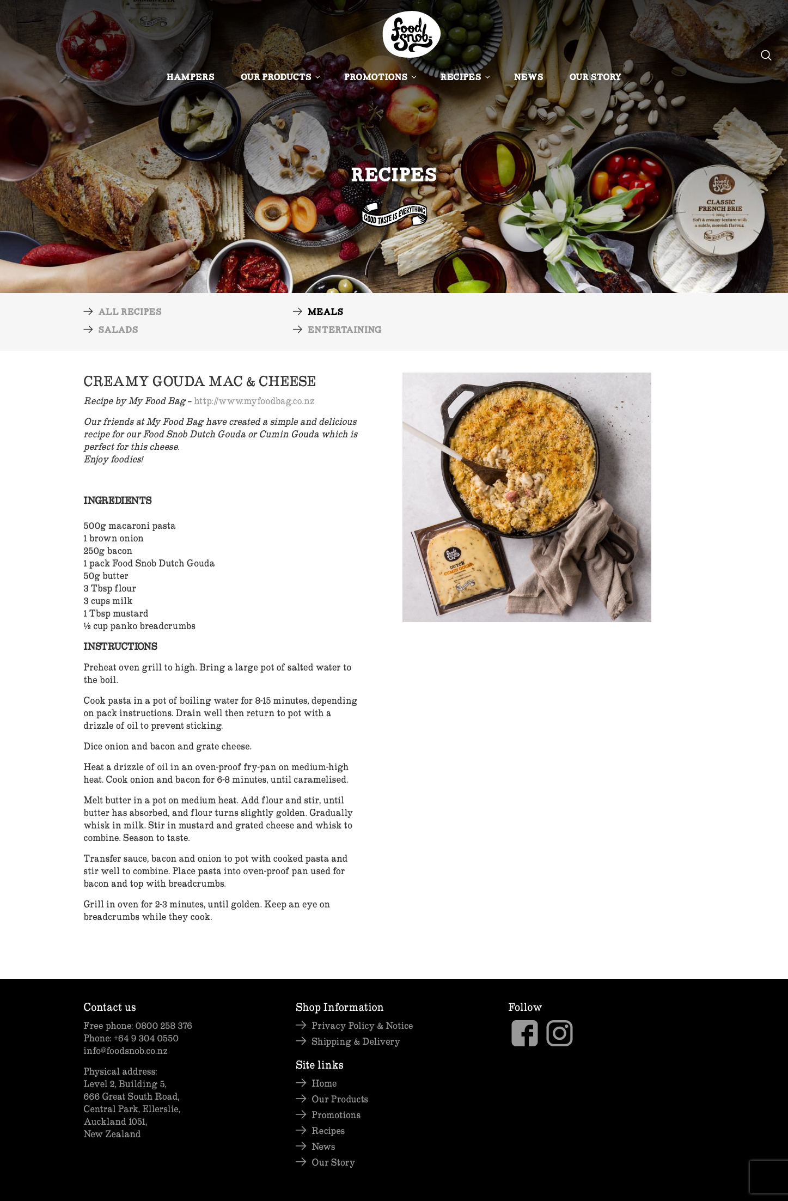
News (528, 78)
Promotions (379, 78)
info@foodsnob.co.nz (126, 1050)
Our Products (279, 78)
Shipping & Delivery (356, 1041)
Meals (326, 313)
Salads (118, 331)
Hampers (191, 78)
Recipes (464, 78)
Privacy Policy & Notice (362, 1025)
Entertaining (345, 331)
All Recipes (130, 313)
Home (324, 1083)
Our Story (596, 78)
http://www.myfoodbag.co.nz (254, 400)
